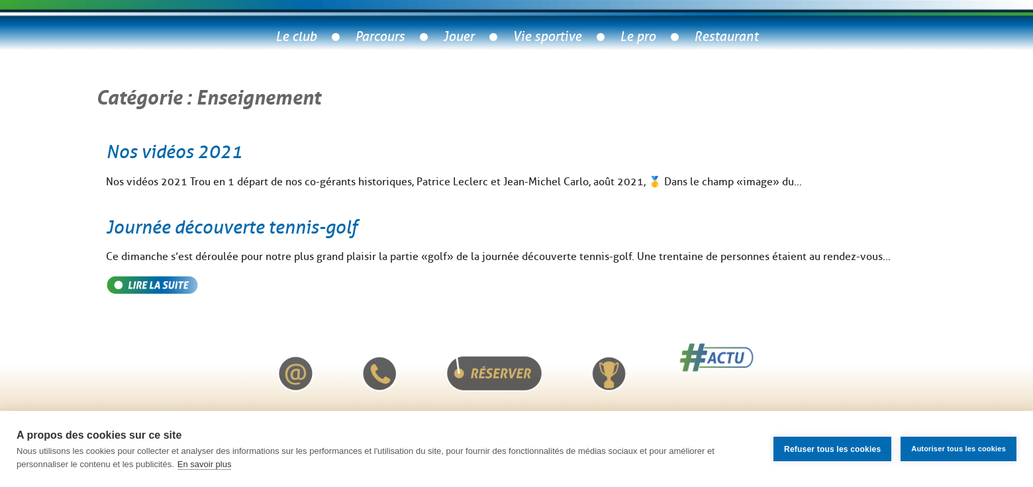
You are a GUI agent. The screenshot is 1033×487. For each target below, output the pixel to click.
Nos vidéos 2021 (174, 151)
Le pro (638, 36)
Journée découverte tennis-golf (231, 227)
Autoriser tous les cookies (958, 449)
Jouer (458, 36)
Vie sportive (547, 36)
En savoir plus (204, 464)
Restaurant (726, 36)
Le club (296, 36)
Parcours (380, 36)
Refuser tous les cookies (832, 449)
